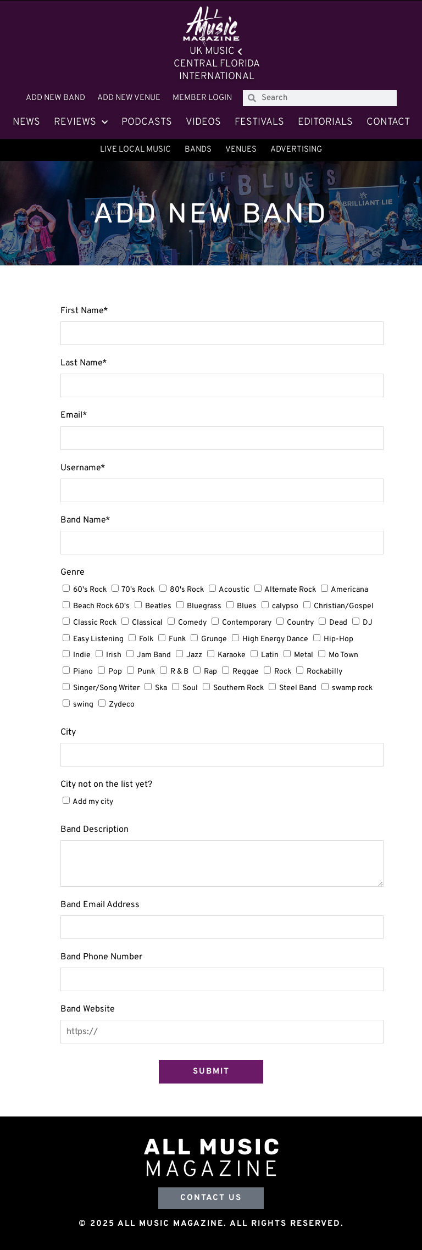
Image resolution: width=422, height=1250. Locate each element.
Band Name (85, 520)
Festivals (259, 122)
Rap (210, 671)
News (26, 122)
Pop (115, 671)
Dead (338, 622)
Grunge (214, 639)
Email (73, 415)
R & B (179, 671)
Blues (247, 606)
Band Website (87, 1009)
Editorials (325, 122)
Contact (388, 122)
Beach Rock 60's (101, 606)
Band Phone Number (101, 957)
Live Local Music (135, 150)
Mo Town (343, 655)
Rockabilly (324, 671)
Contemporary (246, 622)
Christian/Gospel (344, 606)
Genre (72, 572)
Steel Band (297, 688)
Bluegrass (204, 606)
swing (83, 704)
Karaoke (232, 655)
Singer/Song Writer (106, 688)
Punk (146, 671)
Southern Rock (238, 688)
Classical (147, 622)
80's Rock (187, 590)
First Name (84, 310)
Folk (146, 639)
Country (300, 622)
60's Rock (90, 590)
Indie (82, 655)
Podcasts (146, 122)
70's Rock (137, 590)
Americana (349, 590)
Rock (282, 671)
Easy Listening (98, 639)
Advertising (296, 150)
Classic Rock (94, 622)
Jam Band (154, 655)
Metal (303, 655)
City (68, 732)
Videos (203, 122)
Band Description (94, 829)
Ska (161, 688)
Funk (177, 639)
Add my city (93, 802)
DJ (368, 622)
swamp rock (352, 688)
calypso (285, 606)
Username (83, 468)
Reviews (81, 123)
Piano (83, 671)
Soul (190, 688)
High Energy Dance (275, 639)
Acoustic (234, 590)
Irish (113, 655)
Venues (241, 150)
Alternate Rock (290, 590)
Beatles (158, 606)
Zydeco (122, 704)
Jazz (194, 655)
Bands (198, 150)
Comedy (192, 622)
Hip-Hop (338, 639)
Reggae (245, 671)
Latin (270, 655)
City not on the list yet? (106, 784)
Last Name (83, 363)
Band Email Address (100, 904)
